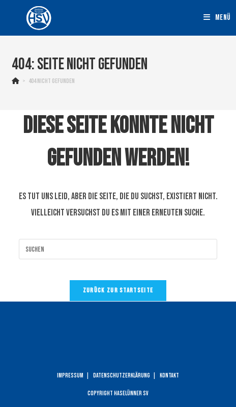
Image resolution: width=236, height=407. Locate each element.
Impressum (70, 375)
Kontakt (169, 375)
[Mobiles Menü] (217, 17)
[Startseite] (15, 81)
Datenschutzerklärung (121, 375)
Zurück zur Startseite (118, 290)
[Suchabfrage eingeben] (118, 249)
